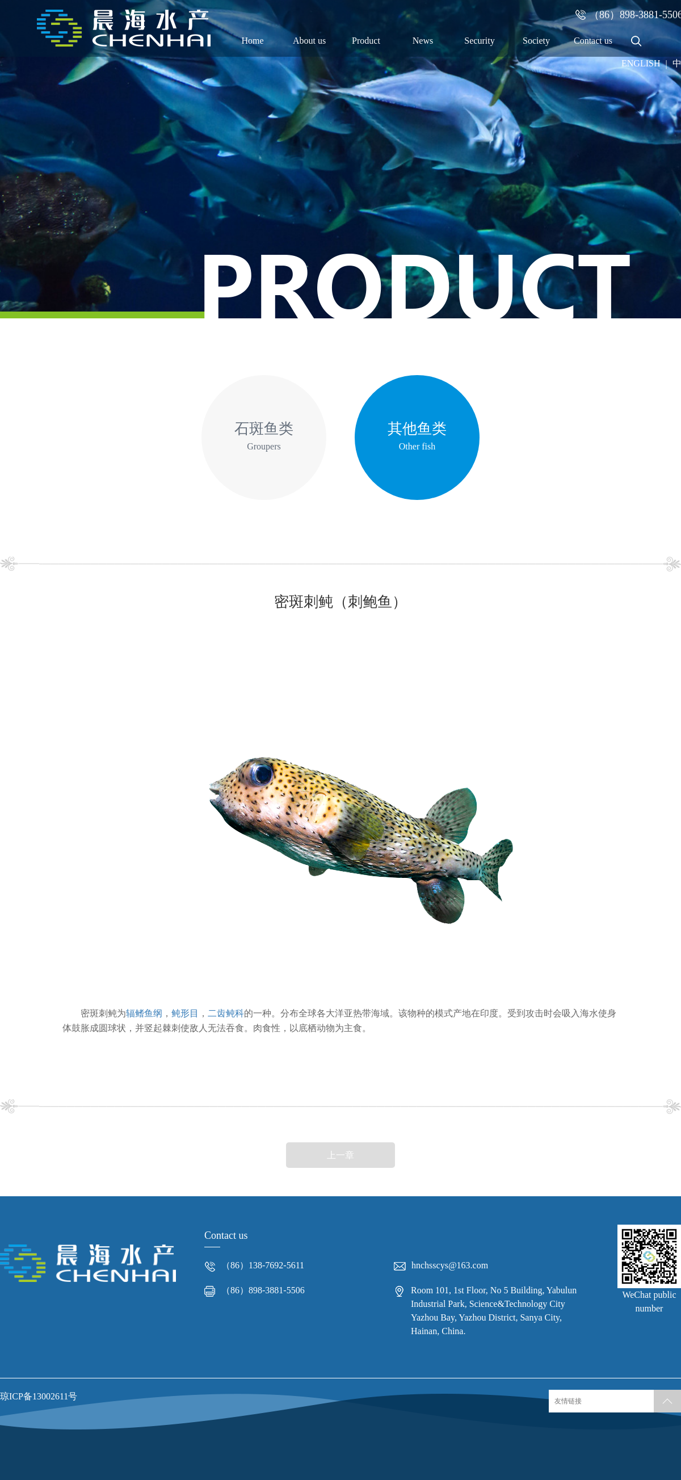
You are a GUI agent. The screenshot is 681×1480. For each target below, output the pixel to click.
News (423, 40)
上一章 (340, 1155)
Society (536, 40)
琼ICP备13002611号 (38, 1396)
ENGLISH (640, 63)
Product (366, 40)
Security (479, 40)
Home (252, 40)
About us (309, 40)
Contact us (593, 40)
